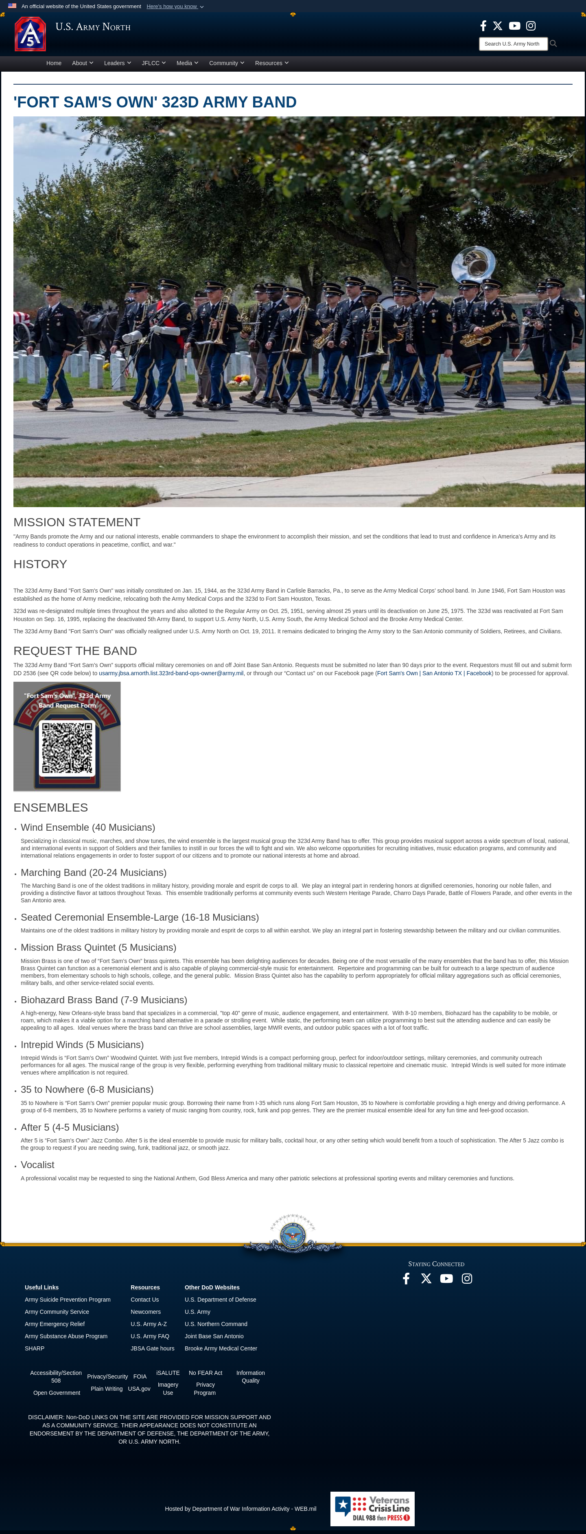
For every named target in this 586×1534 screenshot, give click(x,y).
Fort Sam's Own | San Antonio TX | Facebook (434, 677)
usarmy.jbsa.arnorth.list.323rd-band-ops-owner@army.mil (171, 677)
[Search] (513, 44)
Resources (272, 66)
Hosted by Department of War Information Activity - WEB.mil (241, 1512)
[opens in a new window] (483, 25)
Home (53, 66)
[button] (176, 6)
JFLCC (154, 66)
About (83, 66)
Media (188, 66)
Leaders (117, 66)
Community (227, 66)
